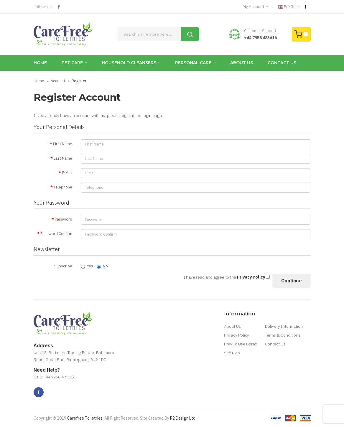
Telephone (63, 187)
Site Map (232, 352)
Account (58, 80)
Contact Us (275, 344)
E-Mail (67, 172)
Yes (87, 266)
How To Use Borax (240, 344)
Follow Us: (43, 6)
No (102, 266)
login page (152, 115)
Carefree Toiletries (85, 418)
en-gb (289, 6)
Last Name (63, 158)
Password (63, 219)
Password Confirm (56, 233)
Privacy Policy (236, 335)
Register (79, 80)
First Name (62, 143)
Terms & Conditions (282, 335)
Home (39, 80)
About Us (232, 326)
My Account (255, 6)
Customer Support (260, 30)
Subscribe (63, 266)
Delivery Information (284, 326)
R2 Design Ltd (182, 418)
